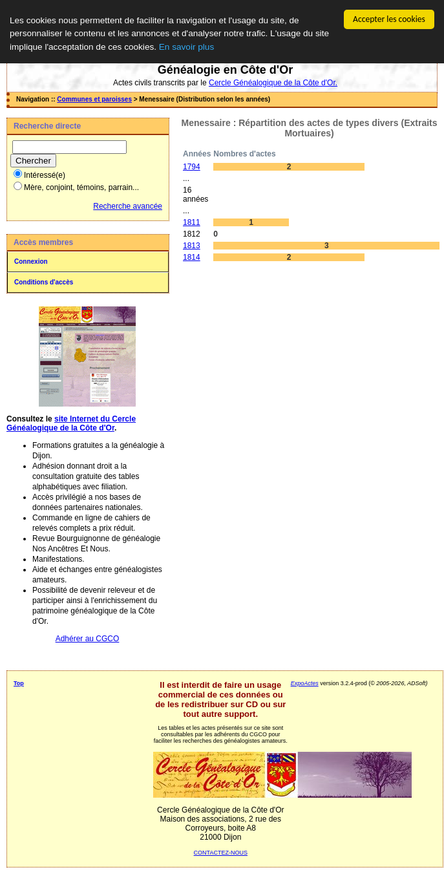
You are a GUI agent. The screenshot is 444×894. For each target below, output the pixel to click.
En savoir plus (186, 46)
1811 (191, 222)
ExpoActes (305, 683)
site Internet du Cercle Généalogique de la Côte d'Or (71, 423)
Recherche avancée (127, 206)
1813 (191, 245)
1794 (191, 166)
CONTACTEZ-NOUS (221, 852)
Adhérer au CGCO (88, 638)
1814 (191, 257)
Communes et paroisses (94, 99)
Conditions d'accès (43, 282)
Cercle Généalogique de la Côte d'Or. (273, 82)
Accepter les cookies (389, 19)
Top (19, 683)
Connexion (31, 261)
